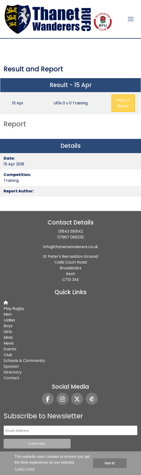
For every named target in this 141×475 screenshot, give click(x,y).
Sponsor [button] (11, 366)
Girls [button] (8, 331)
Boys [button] (8, 326)
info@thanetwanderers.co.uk (70, 247)
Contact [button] (11, 378)
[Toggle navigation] (130, 19)
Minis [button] (8, 337)
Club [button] (8, 355)
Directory (13, 372)
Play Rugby (14, 308)
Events (10, 349)
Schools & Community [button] (24, 360)
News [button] (9, 343)
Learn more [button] (25, 469)
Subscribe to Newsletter (43, 416)
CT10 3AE (70, 279)
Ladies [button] (9, 320)
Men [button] (8, 314)
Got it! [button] (110, 463)
